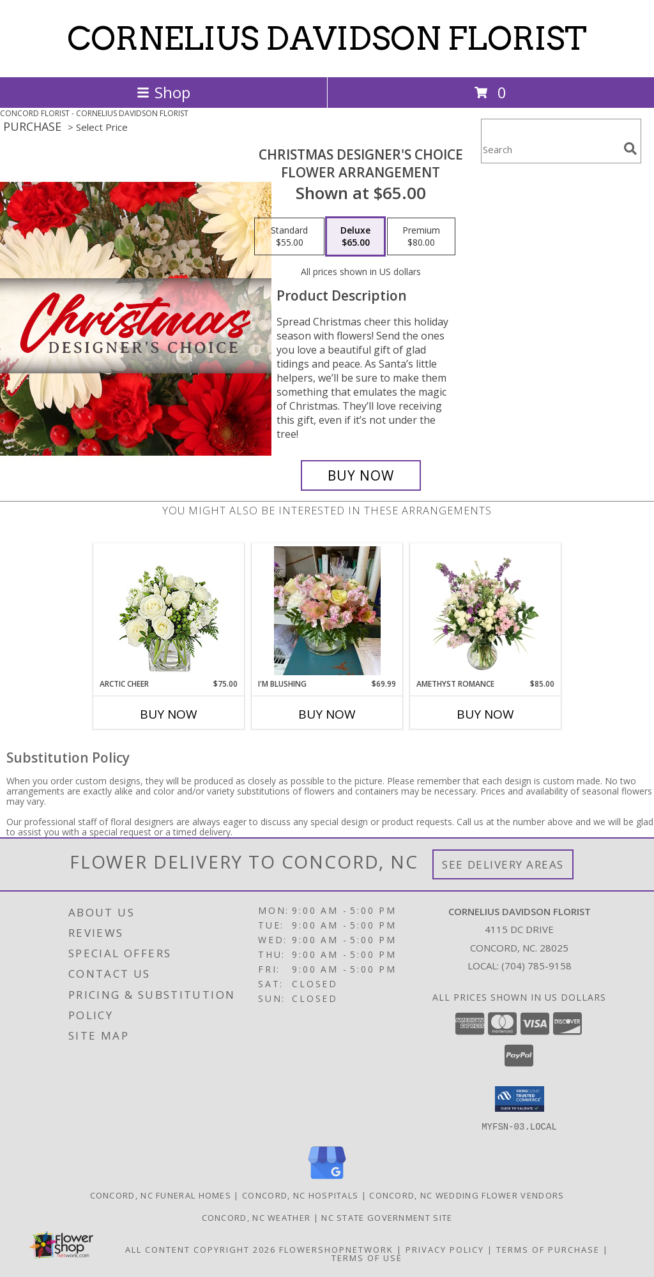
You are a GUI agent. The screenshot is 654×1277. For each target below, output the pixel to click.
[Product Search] (550, 149)
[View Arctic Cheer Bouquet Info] (169, 611)
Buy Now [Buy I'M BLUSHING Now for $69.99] (327, 714)
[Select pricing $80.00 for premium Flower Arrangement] (421, 236)
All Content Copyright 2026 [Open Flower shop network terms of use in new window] (200, 1249)
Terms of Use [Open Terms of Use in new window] (366, 1257)
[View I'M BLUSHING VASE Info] (327, 610)
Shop (163, 92)
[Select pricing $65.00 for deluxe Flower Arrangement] (355, 236)
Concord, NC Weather (256, 1217)
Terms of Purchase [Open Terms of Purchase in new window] (548, 1249)
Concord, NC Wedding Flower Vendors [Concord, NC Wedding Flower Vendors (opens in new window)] (466, 1194)
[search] (630, 149)
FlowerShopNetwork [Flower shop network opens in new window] (336, 1249)
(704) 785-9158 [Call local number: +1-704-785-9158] (536, 965)
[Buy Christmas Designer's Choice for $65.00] (361, 475)
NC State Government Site (386, 1217)
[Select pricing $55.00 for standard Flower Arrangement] (289, 236)
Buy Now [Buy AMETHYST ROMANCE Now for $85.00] (485, 714)
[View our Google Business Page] (327, 1179)
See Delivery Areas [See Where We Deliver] (503, 864)
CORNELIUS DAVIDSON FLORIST (327, 38)
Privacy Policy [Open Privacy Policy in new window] (445, 1249)
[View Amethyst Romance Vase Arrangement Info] (485, 610)
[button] (519, 1099)
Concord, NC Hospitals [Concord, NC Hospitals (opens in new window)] (300, 1194)
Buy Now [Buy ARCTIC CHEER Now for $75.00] (168, 714)
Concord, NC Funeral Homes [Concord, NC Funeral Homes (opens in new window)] (161, 1194)
